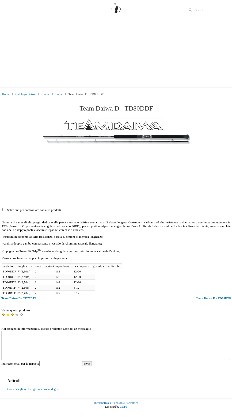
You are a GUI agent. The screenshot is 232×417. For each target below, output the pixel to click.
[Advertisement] (116, 52)
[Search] (212, 10)
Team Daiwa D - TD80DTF (213, 298)
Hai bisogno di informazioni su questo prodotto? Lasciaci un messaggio (46, 328)
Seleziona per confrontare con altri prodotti (34, 210)
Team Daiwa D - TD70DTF (19, 298)
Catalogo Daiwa (25, 94)
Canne (45, 94)
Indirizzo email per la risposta (41, 369)
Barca (59, 94)
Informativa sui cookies (109, 408)
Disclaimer (131, 408)
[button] (116, 131)
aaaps (123, 412)
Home (6, 94)
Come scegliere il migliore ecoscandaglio (33, 394)
